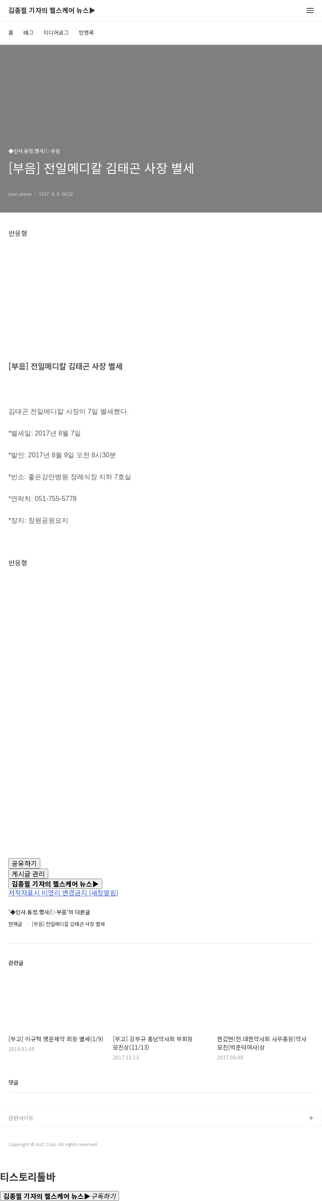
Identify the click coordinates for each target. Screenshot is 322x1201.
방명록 (86, 32)
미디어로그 (56, 32)
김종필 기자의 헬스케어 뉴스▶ (52, 10)
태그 (28, 32)
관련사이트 (21, 1118)
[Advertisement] (161, 295)
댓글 (13, 1082)
